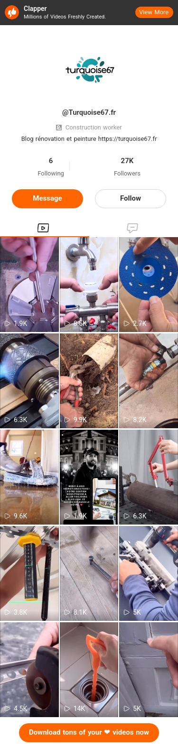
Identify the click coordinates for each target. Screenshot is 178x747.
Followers (127, 173)
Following (50, 173)
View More (154, 12)
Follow (130, 198)
